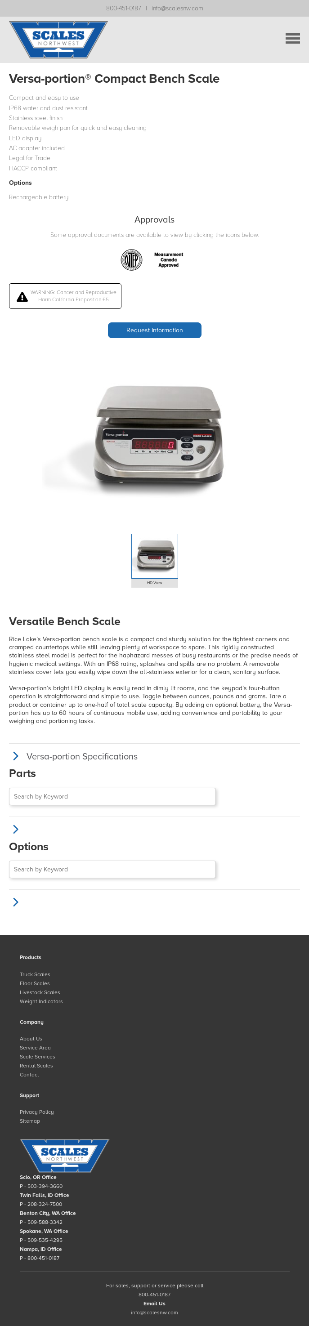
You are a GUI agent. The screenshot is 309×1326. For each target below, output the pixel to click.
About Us (31, 1039)
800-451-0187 (123, 8)
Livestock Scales (40, 992)
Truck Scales (35, 974)
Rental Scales (36, 1066)
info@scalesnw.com (177, 8)
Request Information (154, 330)
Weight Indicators (41, 1001)
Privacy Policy (37, 1112)
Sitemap (30, 1121)
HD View (154, 582)
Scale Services (37, 1057)
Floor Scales (35, 983)
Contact (29, 1075)
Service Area (35, 1048)
